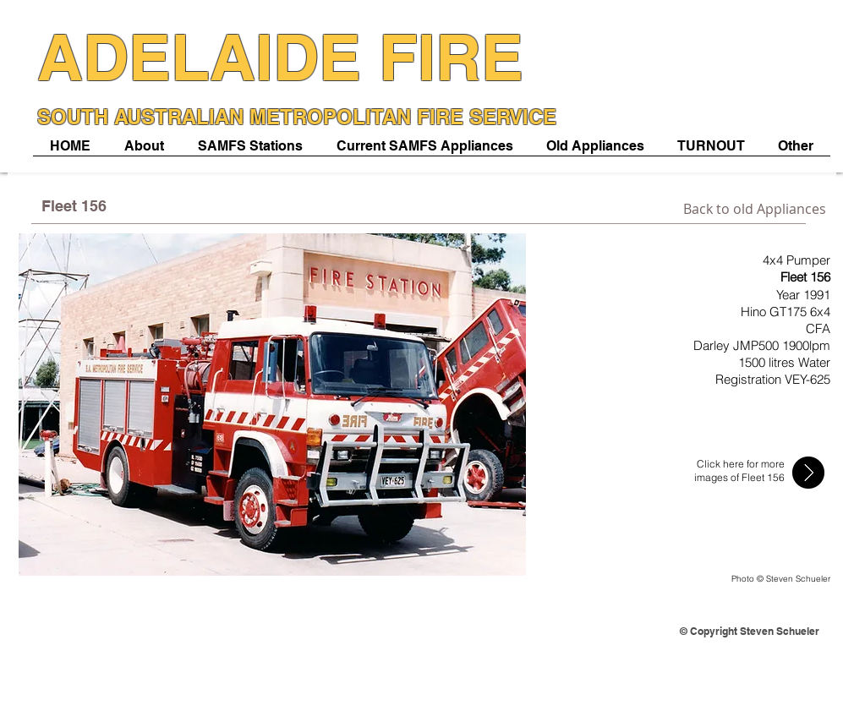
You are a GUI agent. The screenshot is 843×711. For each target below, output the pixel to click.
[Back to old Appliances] (754, 208)
